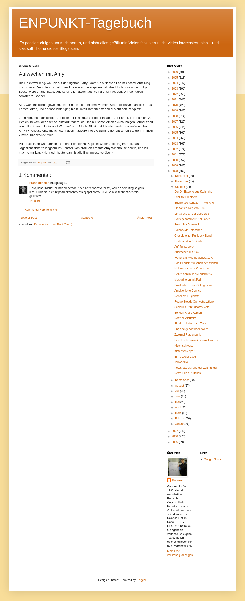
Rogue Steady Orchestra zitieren (194, 301)
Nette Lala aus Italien (187, 373)
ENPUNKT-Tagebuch (85, 23)
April (178, 407)
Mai (177, 402)
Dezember (182, 176)
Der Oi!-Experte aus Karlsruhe (193, 191)
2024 (175, 83)
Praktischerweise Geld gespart (193, 285)
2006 (175, 436)
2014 (175, 138)
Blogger (141, 580)
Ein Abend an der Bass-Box (191, 213)
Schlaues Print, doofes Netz (191, 307)
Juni (178, 396)
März (178, 413)
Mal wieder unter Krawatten (191, 268)
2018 (175, 116)
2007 (175, 431)
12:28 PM (35, 201)
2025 (175, 77)
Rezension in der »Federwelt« (193, 274)
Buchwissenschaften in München (195, 202)
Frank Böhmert (39, 183)
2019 (175, 110)
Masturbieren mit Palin (188, 279)
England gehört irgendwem (191, 329)
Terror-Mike (181, 362)
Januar (179, 424)
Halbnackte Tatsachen (188, 230)
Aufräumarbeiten (184, 246)
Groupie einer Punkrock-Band (193, 235)
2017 (175, 121)
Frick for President (185, 197)
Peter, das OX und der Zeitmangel (195, 367)
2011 (175, 154)
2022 (175, 94)
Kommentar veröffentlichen (41, 209)
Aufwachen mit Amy (186, 252)
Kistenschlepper (184, 345)
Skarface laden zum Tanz (190, 323)
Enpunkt (177, 480)
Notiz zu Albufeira (185, 318)
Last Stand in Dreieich (188, 241)
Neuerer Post (28, 217)
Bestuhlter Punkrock (187, 224)
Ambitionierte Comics (187, 290)
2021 (175, 99)
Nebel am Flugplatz (186, 296)
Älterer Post (144, 217)
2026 (175, 72)
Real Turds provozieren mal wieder (196, 340)
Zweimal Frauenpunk (187, 334)
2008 (175, 171)
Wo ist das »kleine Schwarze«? (194, 257)
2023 (175, 88)
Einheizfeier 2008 (185, 356)
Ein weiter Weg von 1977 (190, 208)
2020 (175, 105)
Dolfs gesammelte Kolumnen (192, 219)
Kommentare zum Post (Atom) (53, 224)
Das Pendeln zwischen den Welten (196, 263)
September (182, 380)
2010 (175, 160)
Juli (177, 391)
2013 (175, 143)
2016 (175, 127)
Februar (180, 418)
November (182, 181)
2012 (175, 149)
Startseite (87, 217)
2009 (175, 165)
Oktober (180, 187)
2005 (175, 442)
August (180, 385)
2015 (175, 132)
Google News (212, 459)
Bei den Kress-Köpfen (188, 312)
